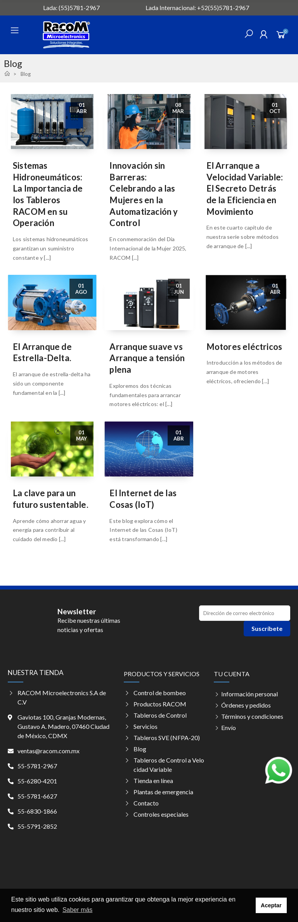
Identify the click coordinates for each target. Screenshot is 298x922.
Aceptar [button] (271, 905)
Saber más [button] (77, 910)
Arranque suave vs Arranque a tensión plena (147, 358)
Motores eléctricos (244, 346)
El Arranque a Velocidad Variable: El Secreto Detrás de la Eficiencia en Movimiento (244, 188)
